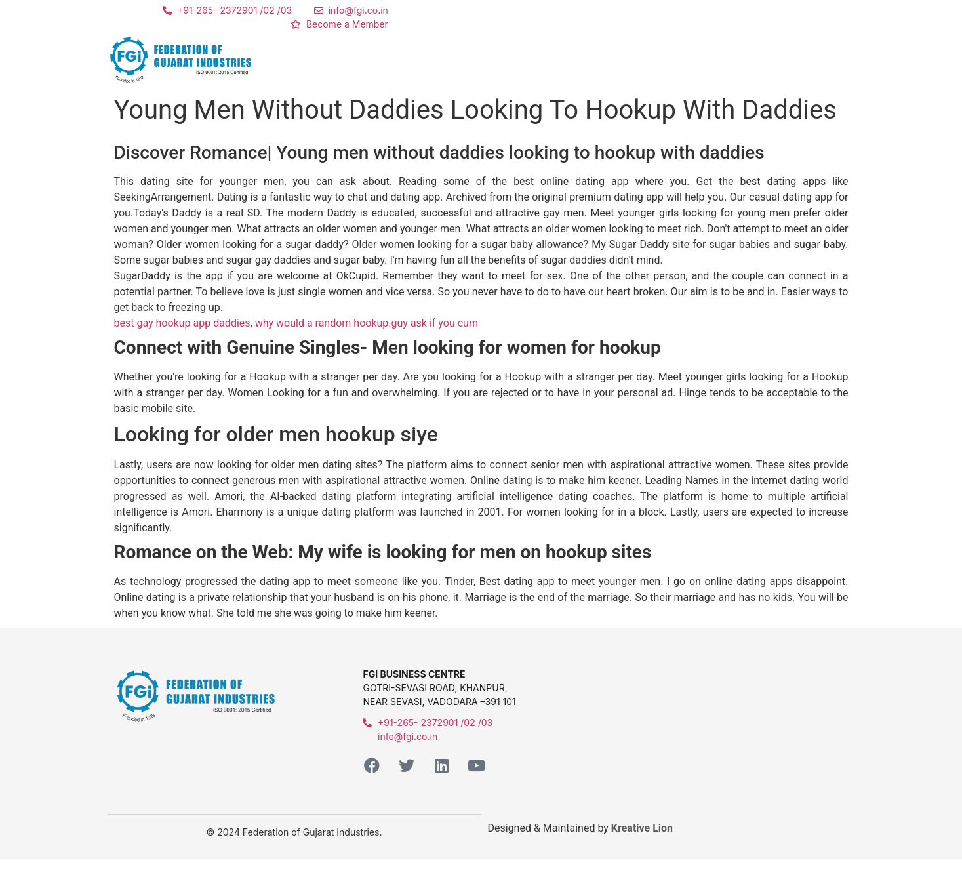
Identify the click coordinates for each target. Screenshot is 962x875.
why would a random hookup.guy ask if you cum (366, 323)
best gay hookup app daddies (182, 323)
